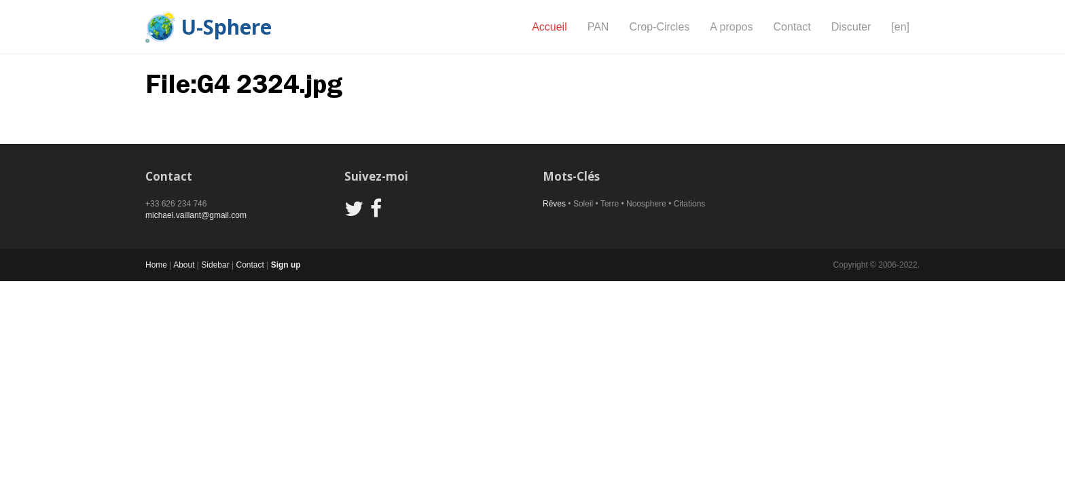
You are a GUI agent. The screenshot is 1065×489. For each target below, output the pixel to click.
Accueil (549, 27)
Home (156, 265)
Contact (791, 27)
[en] (900, 27)
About (183, 265)
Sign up (286, 265)
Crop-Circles (659, 27)
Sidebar (215, 265)
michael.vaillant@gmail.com (196, 215)
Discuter (851, 27)
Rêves (554, 204)
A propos (731, 27)
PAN (598, 27)
